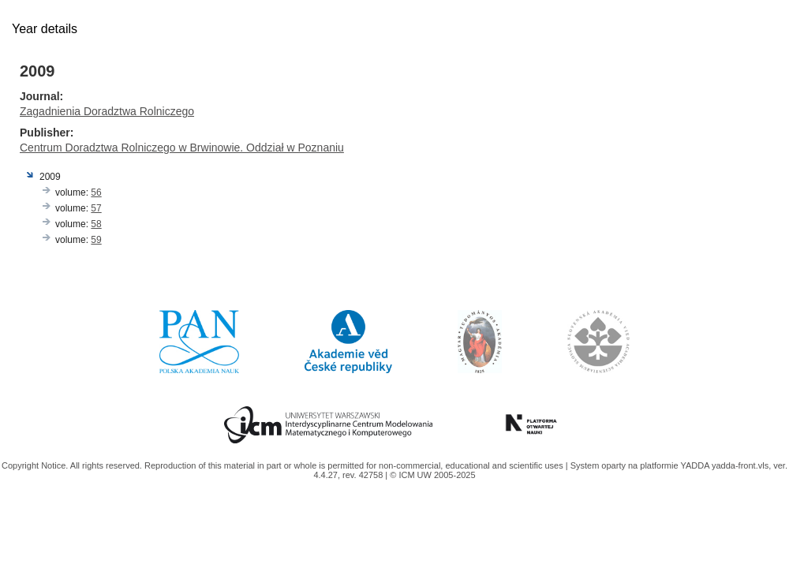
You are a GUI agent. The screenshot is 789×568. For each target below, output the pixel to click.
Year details (44, 29)
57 (96, 208)
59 (96, 239)
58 (96, 224)
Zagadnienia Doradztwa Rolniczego (107, 111)
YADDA (696, 465)
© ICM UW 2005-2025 (432, 475)
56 (96, 192)
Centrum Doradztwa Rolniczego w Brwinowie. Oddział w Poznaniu (182, 147)
